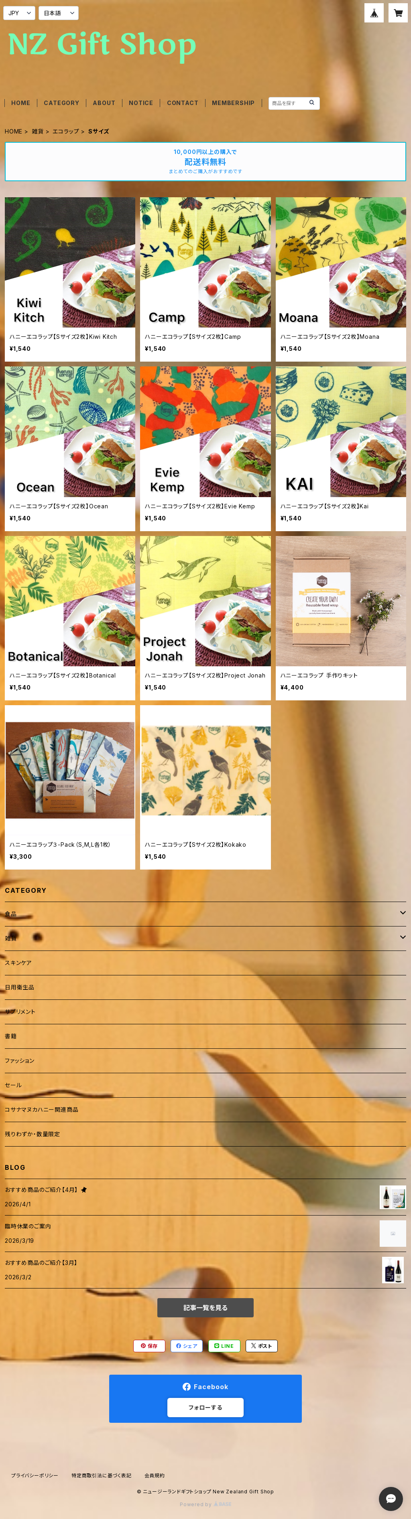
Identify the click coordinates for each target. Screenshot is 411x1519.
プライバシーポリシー (35, 1475)
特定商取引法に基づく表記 (101, 1475)
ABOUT (104, 102)
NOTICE (141, 102)
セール (13, 1085)
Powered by (205, 1504)
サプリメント (20, 1011)
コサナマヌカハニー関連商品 (41, 1109)
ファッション (20, 1060)
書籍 (11, 1036)
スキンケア (18, 962)
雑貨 (38, 131)
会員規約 (154, 1475)
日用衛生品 (20, 987)
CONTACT (183, 102)
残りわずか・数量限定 (32, 1134)
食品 (11, 913)
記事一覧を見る (205, 1308)
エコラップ (66, 131)
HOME (20, 102)
